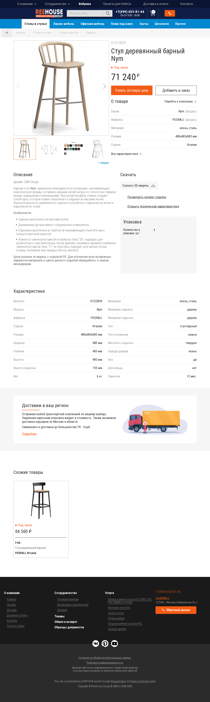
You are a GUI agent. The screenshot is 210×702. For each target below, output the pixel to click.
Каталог (20, 32)
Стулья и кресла (68, 32)
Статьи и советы (15, 625)
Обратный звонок (169, 13)
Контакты (186, 4)
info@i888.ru (162, 598)
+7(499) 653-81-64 (130, 13)
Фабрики (85, 4)
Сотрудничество (55, 4)
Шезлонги (162, 24)
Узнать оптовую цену (131, 90)
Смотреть (191, 111)
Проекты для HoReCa (117, 4)
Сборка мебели (116, 618)
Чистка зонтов (116, 612)
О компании (25, 4)
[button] (104, 86)
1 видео (103, 163)
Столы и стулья (35, 24)
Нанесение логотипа (119, 607)
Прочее (180, 24)
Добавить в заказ (176, 90)
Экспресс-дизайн (117, 628)
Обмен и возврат (65, 622)
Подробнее (29, 434)
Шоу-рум (12, 609)
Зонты (143, 24)
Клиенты (11, 599)
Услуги (109, 593)
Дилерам (62, 609)
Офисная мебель (92, 24)
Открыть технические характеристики (153, 206)
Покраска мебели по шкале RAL (125, 623)
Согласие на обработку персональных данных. (105, 657)
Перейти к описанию (178, 101)
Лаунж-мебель (63, 24)
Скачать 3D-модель (135, 185)
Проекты (11, 604)
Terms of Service (140, 681)
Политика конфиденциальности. (105, 662)
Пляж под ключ (122, 24)
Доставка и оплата (155, 4)
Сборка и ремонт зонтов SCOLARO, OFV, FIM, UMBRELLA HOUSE (130, 601)
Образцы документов (69, 627)
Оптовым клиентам (67, 599)
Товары (59, 616)
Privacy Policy (118, 681)
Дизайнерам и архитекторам (72, 604)
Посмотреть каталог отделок (146, 197)
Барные (90, 32)
